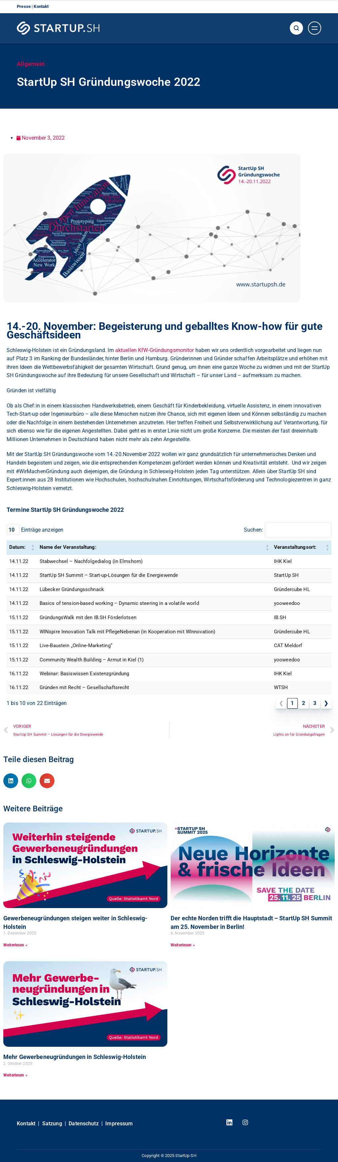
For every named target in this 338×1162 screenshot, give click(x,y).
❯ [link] (326, 703)
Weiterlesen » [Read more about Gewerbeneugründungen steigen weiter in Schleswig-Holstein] (15, 945)
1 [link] (292, 703)
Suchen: (253, 530)
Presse (24, 6)
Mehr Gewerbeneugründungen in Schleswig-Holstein (74, 1056)
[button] (33, 547)
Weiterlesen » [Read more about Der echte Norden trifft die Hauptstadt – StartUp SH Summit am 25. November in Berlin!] (183, 945)
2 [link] (303, 703)
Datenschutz (83, 1123)
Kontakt (41, 6)
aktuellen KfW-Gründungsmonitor (154, 350)
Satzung (52, 1123)
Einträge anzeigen (42, 530)
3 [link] (314, 703)
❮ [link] (281, 703)
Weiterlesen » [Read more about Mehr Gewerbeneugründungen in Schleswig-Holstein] (15, 1075)
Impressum (119, 1123)
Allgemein (31, 63)
